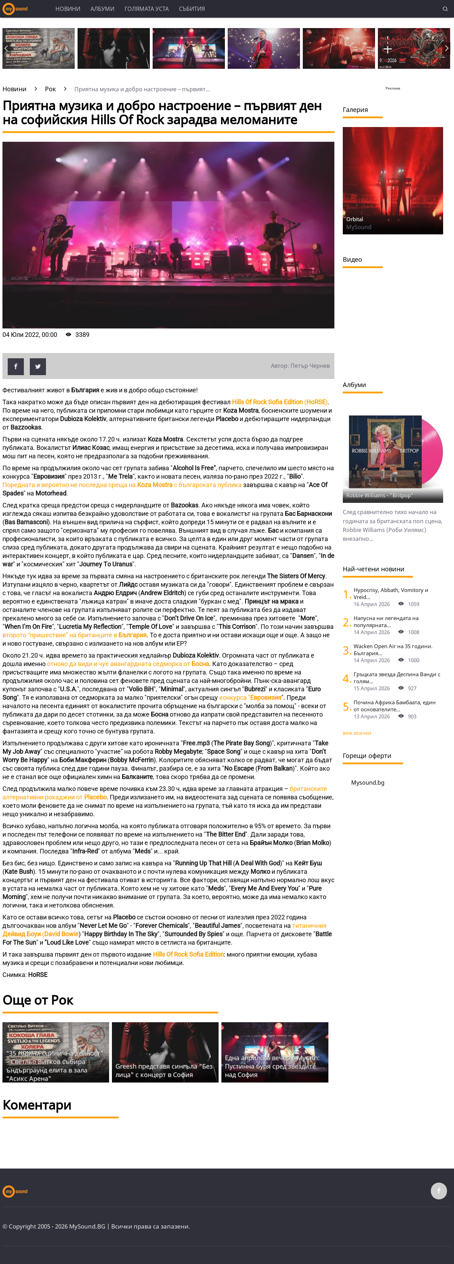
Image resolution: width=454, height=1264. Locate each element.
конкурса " (250, 697)
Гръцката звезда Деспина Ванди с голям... (397, 678)
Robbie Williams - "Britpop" (380, 495)
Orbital (354, 218)
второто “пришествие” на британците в (74, 635)
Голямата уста (147, 9)
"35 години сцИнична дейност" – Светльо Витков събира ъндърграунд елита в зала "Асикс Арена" (55, 1066)
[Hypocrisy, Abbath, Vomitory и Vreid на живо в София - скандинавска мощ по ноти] (345, 593)
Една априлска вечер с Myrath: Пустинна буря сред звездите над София (272, 1066)
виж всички (357, 733)
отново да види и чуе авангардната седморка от (127, 663)
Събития (192, 9)
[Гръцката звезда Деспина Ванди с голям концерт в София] (345, 678)
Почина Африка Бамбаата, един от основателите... (395, 706)
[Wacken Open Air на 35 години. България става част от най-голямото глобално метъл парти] (345, 650)
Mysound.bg (368, 782)
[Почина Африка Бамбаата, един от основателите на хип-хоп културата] (345, 706)
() (279, 402)
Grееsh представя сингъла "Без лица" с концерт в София (164, 1070)
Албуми (102, 9)
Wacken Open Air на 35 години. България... (393, 650)
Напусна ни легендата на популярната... (386, 621)
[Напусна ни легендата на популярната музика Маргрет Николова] (345, 622)
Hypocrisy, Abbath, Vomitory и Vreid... (391, 593)
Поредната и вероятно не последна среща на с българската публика (122, 484)
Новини (67, 9)
